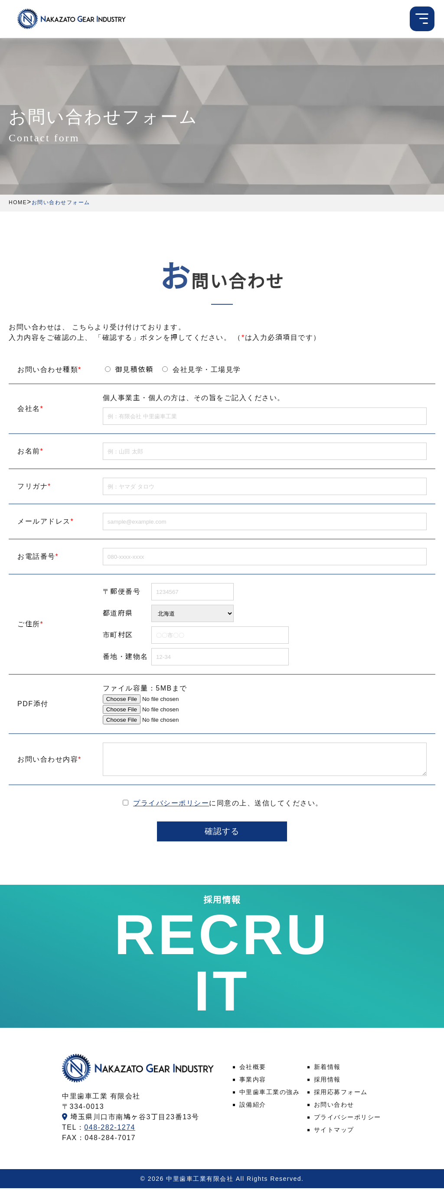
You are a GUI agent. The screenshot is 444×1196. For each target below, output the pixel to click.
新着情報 (327, 1075)
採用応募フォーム (341, 1100)
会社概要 (252, 1075)
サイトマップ (334, 1137)
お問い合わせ (334, 1112)
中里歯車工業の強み (269, 1100)
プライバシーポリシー (171, 809)
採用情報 (327, 1087)
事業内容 (252, 1087)
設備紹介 (252, 1112)
